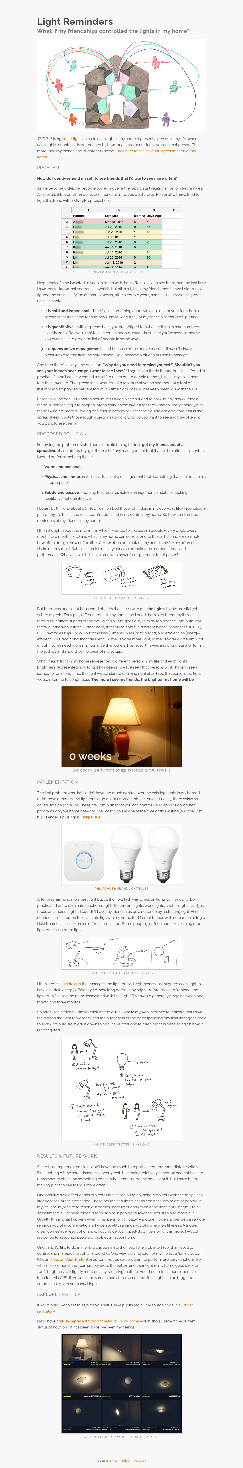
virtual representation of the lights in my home (99, 1321)
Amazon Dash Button (68, 1259)
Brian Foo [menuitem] (111, 1460)
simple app (71, 984)
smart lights (72, 138)
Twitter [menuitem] (126, 1460)
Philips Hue (90, 817)
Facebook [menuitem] (140, 1460)
